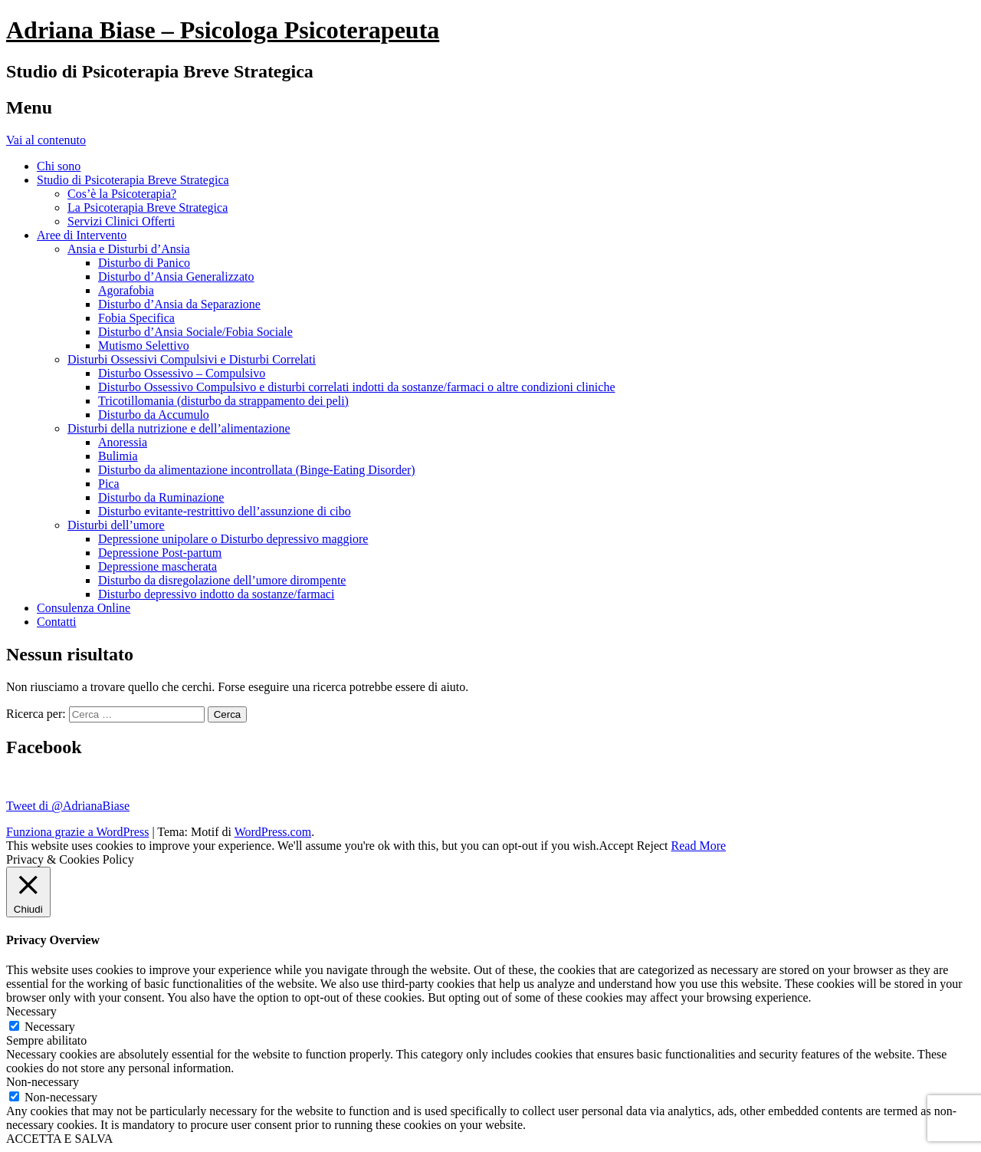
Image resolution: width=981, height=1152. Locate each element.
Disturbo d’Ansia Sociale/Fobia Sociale (195, 331)
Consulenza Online (83, 607)
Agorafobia (126, 290)
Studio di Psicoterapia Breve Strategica (133, 179)
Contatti (57, 621)
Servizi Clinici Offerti (121, 221)
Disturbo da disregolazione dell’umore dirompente (222, 580)
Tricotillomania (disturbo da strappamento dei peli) (223, 400)
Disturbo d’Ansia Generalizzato (176, 276)
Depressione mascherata (157, 566)
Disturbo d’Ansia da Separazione (179, 304)
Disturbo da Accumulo (153, 414)
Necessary (50, 1026)
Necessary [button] (31, 1011)
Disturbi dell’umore (116, 525)
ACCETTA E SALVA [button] (59, 1138)
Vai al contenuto (46, 139)
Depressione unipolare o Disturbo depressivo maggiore (233, 538)
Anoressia (122, 442)
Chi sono (58, 166)
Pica (109, 483)
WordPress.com (273, 831)
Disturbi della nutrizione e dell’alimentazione (178, 428)
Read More (699, 845)
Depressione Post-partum (159, 552)
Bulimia (118, 455)
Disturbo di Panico (144, 262)
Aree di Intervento (81, 235)
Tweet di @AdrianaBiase (68, 805)
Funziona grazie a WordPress (77, 831)
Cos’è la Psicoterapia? (121, 193)
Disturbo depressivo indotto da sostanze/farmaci (216, 594)
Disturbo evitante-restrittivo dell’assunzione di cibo (224, 511)
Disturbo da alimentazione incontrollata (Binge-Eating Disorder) (256, 469)
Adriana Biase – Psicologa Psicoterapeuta (222, 30)
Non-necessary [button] (42, 1081)
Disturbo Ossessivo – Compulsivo (181, 373)
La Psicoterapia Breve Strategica (147, 207)
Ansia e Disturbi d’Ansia (128, 248)
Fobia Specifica (136, 317)
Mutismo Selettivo (143, 345)
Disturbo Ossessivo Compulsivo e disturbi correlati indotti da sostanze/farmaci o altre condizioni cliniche (356, 386)
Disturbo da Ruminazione (161, 497)
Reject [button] (652, 845)
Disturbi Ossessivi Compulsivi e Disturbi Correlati (191, 359)
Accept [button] (616, 845)
